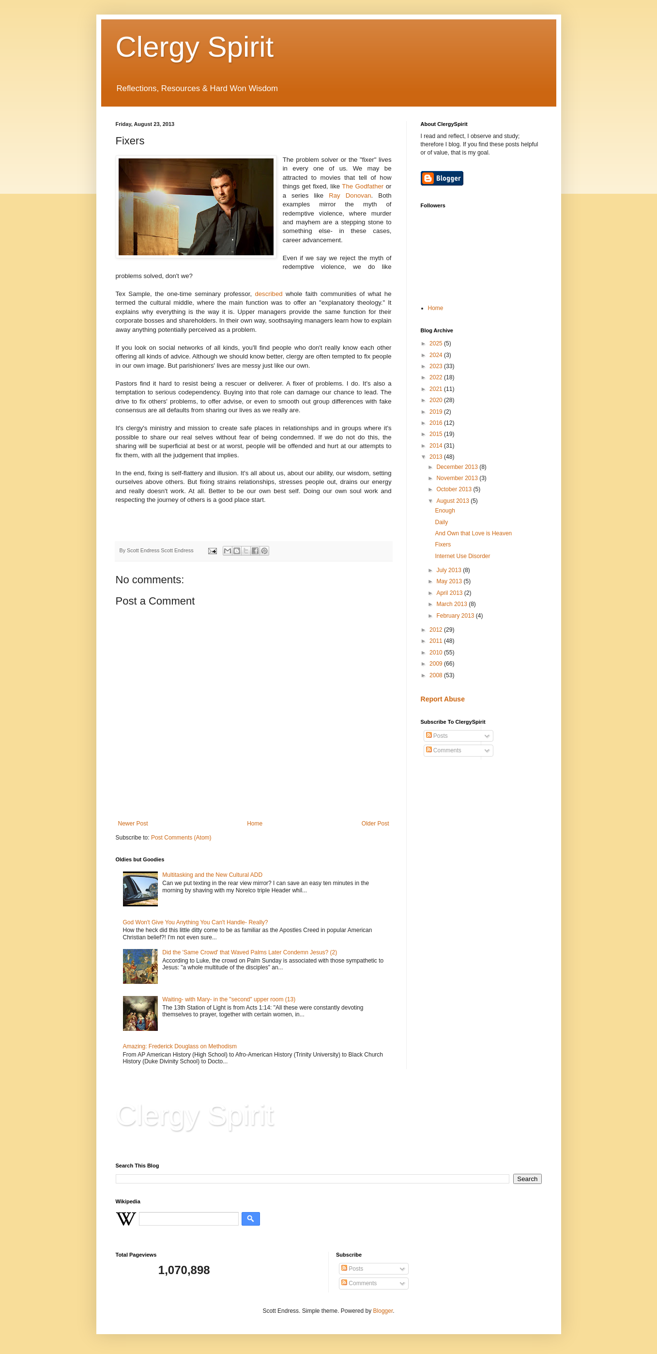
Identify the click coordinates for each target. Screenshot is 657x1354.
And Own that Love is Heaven (473, 533)
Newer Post (133, 823)
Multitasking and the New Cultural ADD (212, 875)
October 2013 (454, 489)
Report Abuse (443, 699)
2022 (436, 377)
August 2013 (453, 501)
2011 (436, 641)
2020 (436, 400)
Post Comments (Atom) (181, 837)
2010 (436, 652)
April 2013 (450, 593)
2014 (436, 445)
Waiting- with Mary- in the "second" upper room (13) (228, 999)
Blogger (383, 1310)
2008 (436, 675)
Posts (437, 735)
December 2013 (457, 467)
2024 (436, 355)
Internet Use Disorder (462, 556)
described (268, 293)
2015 (436, 434)
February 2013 (455, 615)
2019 (436, 411)
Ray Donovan (350, 195)
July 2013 (449, 570)
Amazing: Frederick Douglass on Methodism (180, 1046)
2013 (436, 456)
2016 (436, 423)
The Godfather (362, 186)
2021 (436, 389)
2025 (436, 343)
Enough (445, 510)
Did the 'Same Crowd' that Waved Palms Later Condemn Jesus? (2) (249, 952)
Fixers (443, 544)
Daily (441, 522)
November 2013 (457, 478)
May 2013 (449, 581)
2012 (436, 629)
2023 (436, 366)
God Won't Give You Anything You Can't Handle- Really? (195, 922)
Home (254, 823)
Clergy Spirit (195, 47)
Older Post (375, 823)
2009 (436, 663)
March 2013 (452, 604)
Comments (443, 750)
